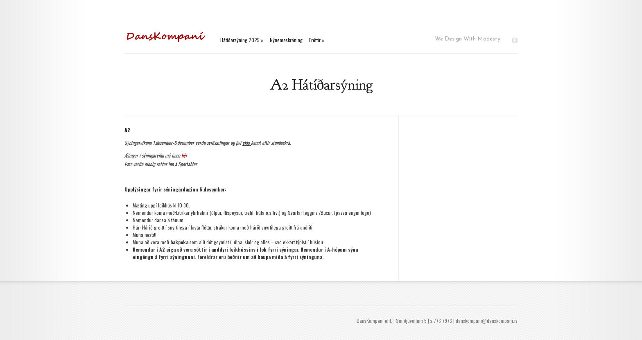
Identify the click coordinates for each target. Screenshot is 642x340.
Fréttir (316, 39)
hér (184, 155)
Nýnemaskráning (286, 39)
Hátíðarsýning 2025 (241, 39)
